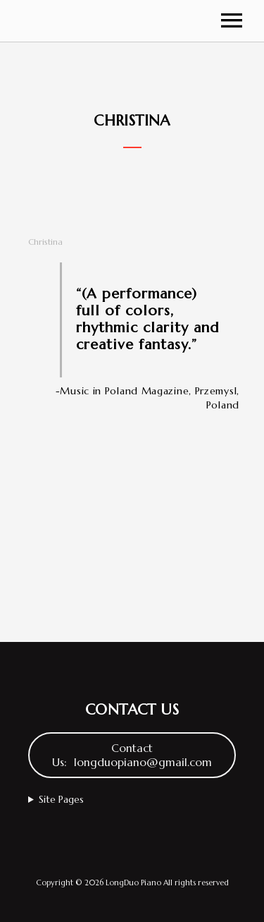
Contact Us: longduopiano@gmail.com (132, 755)
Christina (45, 241)
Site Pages (61, 799)
